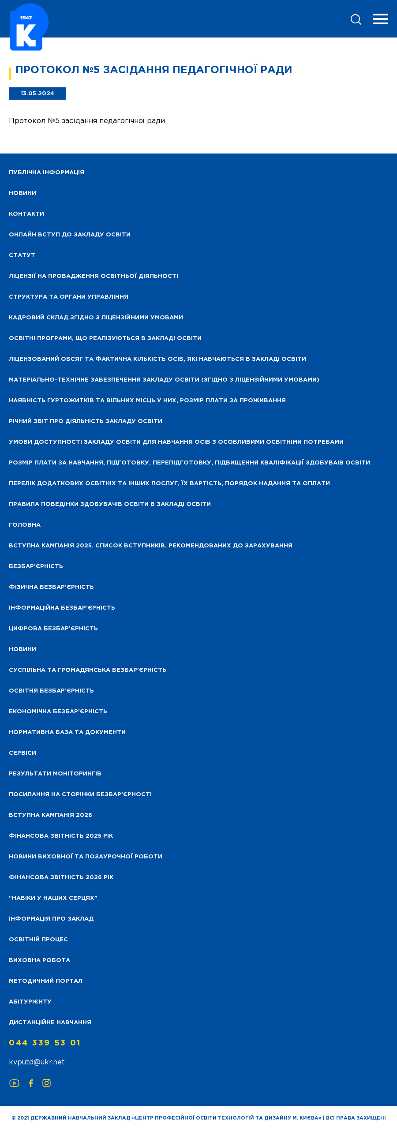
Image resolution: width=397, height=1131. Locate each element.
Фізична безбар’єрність (51, 587)
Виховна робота (39, 960)
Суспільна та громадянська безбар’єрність (87, 670)
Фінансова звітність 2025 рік (61, 836)
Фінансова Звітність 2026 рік (61, 877)
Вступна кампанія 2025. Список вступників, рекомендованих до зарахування (150, 545)
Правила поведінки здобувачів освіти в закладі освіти (110, 504)
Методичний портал (45, 981)
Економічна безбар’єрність (58, 711)
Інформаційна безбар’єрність (62, 608)
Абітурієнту (30, 1002)
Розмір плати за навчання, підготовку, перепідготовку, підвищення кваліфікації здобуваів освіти (189, 463)
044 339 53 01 (45, 1043)
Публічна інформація (46, 172)
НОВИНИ (22, 193)
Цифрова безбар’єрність (53, 628)
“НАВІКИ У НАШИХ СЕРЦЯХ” (53, 898)
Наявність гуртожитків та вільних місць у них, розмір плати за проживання (147, 400)
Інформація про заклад (51, 919)
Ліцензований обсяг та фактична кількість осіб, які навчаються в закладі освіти (157, 359)
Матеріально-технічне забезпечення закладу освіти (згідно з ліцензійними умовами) (164, 380)
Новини (22, 649)
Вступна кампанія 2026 (50, 815)
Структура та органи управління (68, 297)
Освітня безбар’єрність (51, 691)
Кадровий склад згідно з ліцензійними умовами (96, 317)
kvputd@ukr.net (37, 1062)
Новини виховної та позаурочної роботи (85, 856)
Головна (25, 525)
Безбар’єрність (36, 566)
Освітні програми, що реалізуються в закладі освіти (105, 338)
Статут (22, 255)
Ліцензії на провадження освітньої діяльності (93, 276)
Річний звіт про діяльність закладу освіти (85, 421)
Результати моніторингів (55, 773)
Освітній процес (38, 939)
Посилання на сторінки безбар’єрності (80, 794)
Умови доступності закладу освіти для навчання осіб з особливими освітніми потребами (176, 442)
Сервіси (22, 753)
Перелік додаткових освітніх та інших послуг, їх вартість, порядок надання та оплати (169, 483)
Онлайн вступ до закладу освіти (70, 234)
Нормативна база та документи (67, 732)
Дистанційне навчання (50, 1022)
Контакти (26, 214)
